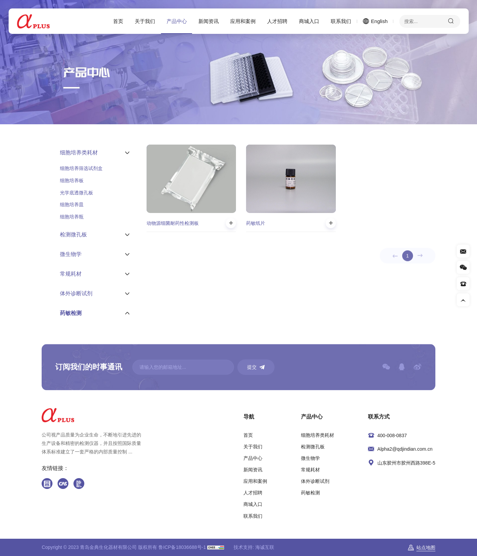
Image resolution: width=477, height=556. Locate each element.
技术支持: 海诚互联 (254, 547)
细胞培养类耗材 (317, 435)
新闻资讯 (208, 21)
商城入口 (309, 21)
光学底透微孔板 (76, 192)
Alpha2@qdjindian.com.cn (405, 449)
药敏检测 (310, 492)
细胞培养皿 (72, 204)
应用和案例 (243, 21)
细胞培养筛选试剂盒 (81, 168)
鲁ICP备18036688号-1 (182, 547)
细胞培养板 (72, 180)
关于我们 (145, 21)
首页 (118, 21)
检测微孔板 (313, 446)
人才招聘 (277, 21)
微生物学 (310, 458)
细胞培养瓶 (72, 216)
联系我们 (341, 21)
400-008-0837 (392, 435)
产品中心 (177, 21)
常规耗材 (310, 469)
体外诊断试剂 (315, 481)
